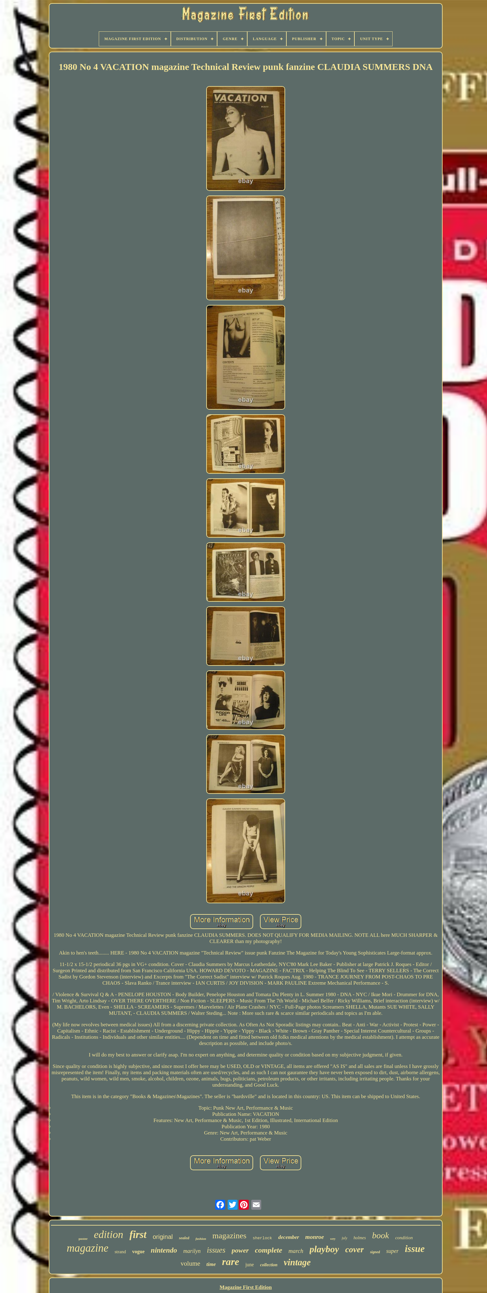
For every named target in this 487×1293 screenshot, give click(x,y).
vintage (297, 1262)
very (332, 1238)
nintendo (164, 1250)
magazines (229, 1235)
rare (230, 1261)
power (240, 1250)
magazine (87, 1248)
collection (268, 1265)
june (249, 1264)
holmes (359, 1237)
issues (216, 1250)
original (163, 1236)
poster (83, 1238)
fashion (200, 1238)
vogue (138, 1251)
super (392, 1251)
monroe (314, 1237)
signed (375, 1252)
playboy (324, 1249)
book (380, 1235)
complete (268, 1250)
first (138, 1234)
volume (190, 1263)
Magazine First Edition (246, 1287)
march (296, 1251)
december (288, 1237)
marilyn (192, 1251)
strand (120, 1251)
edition (108, 1234)
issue (415, 1248)
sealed (184, 1237)
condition (404, 1237)
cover (354, 1249)
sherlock (262, 1238)
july (344, 1238)
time (211, 1264)
